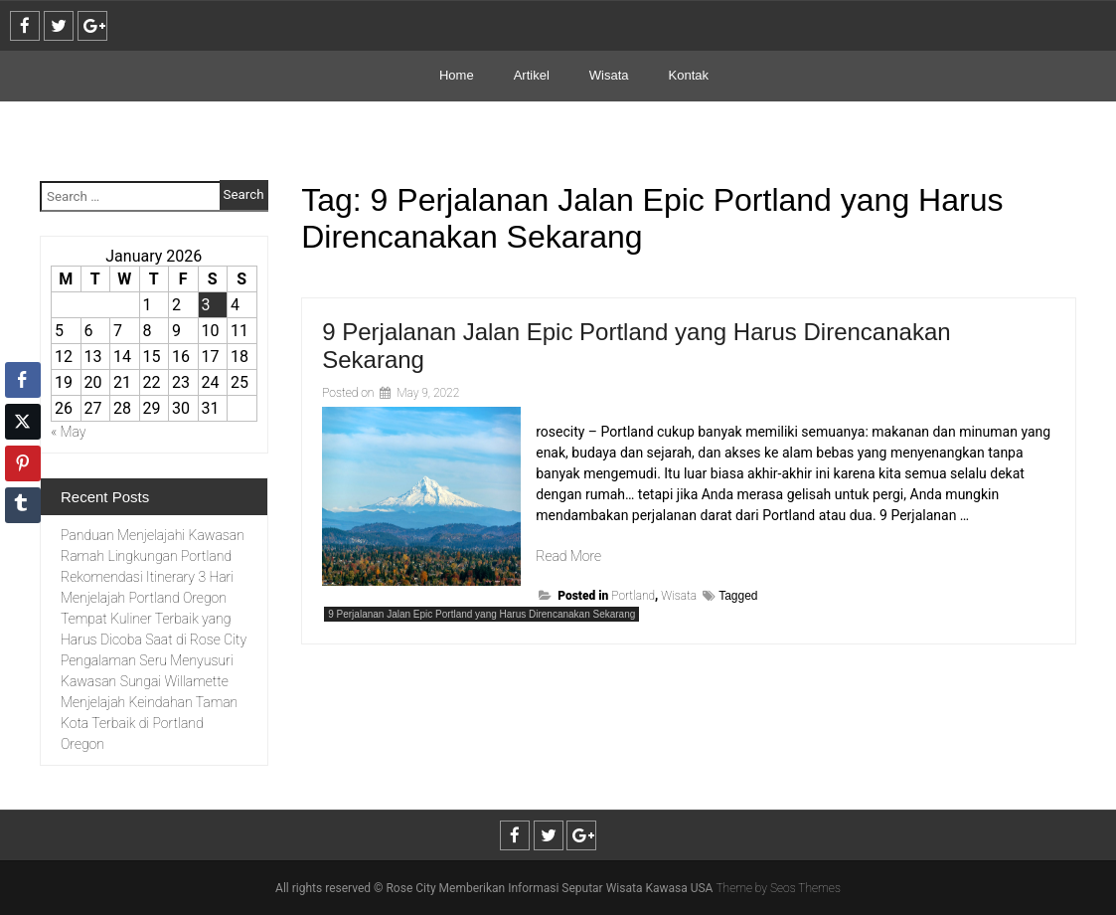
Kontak (689, 75)
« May (68, 432)
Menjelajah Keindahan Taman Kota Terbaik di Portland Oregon (149, 723)
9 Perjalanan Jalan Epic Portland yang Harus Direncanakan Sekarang (481, 614)
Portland (633, 596)
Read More (568, 556)
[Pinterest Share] (23, 463)
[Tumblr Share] (23, 505)
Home (456, 75)
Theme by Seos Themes (778, 888)
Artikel (532, 75)
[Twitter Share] (23, 422)
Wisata (609, 75)
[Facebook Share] (23, 380)
